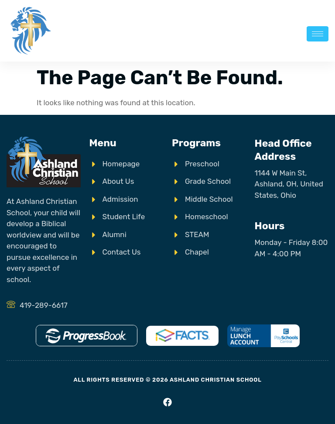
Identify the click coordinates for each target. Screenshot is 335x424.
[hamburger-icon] (317, 33)
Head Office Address (283, 149)
